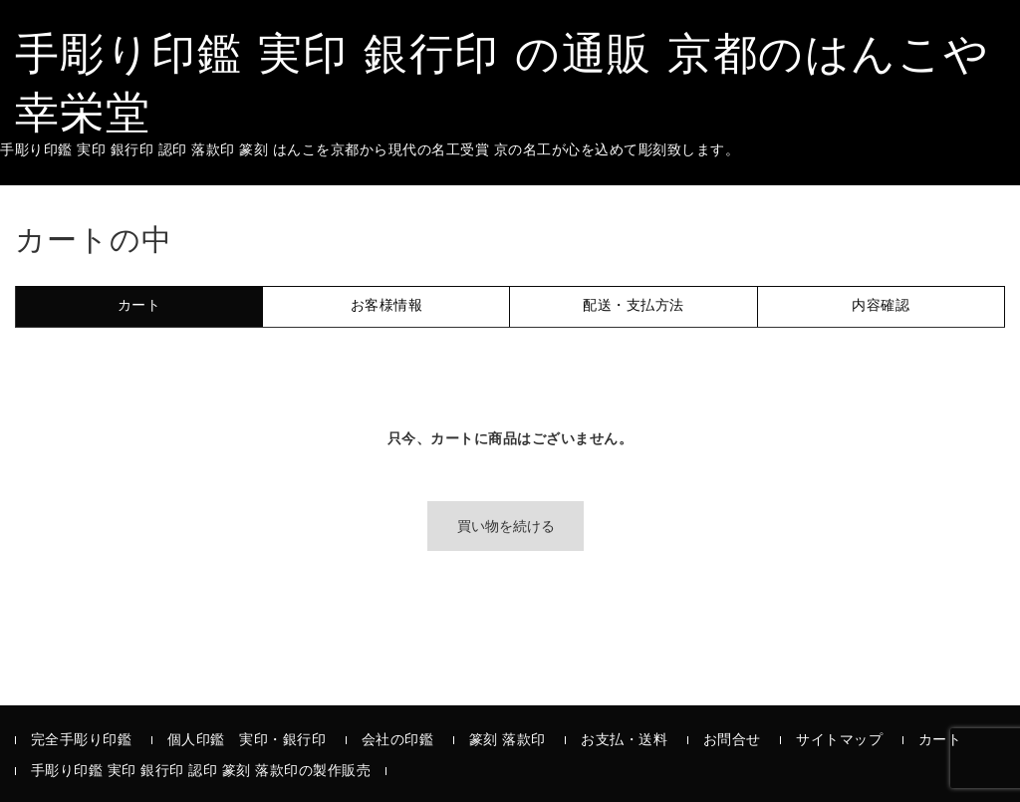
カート (940, 740)
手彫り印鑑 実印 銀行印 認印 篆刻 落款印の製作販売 (201, 771)
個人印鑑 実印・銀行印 (247, 740)
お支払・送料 (624, 740)
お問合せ (732, 740)
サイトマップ (839, 740)
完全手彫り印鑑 (81, 740)
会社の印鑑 (398, 740)
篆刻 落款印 (507, 740)
